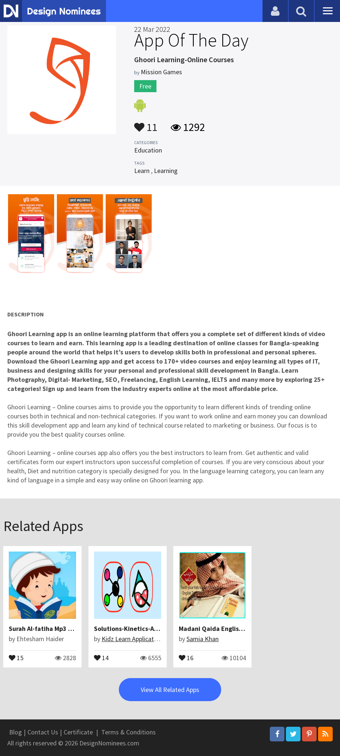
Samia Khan (202, 639)
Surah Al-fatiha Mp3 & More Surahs (59, 628)
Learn (142, 170)
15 (16, 657)
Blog (15, 732)
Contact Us (42, 732)
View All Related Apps (170, 689)
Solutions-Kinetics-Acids (130, 628)
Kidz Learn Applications (133, 639)
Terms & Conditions (128, 732)
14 (101, 657)
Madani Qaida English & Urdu (221, 628)
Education (148, 150)
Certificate (78, 732)
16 (186, 657)
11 (146, 123)
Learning (166, 170)
